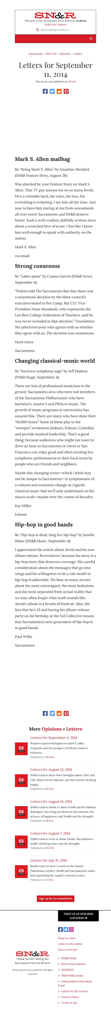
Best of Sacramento (73, 964)
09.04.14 (49, 757)
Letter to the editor (70, 944)
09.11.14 (51, 53)
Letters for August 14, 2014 (51, 801)
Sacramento (36, 53)
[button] (91, 38)
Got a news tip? (68, 949)
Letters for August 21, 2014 (51, 769)
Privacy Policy (70, 997)
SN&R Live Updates (55, 24)
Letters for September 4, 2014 (53, 737)
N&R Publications (72, 975)
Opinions (65, 53)
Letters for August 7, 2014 (50, 833)
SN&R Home (69, 958)
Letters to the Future (74, 991)
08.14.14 (49, 820)
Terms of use (69, 1002)
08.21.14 (49, 788)
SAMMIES (67, 969)
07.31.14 (49, 879)
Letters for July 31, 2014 (48, 860)
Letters (78, 53)
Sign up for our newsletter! (55, 898)
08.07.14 (49, 848)
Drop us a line (67, 938)
